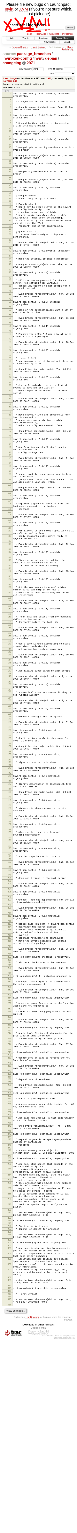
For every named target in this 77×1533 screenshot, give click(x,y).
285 (9, 1351)
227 (9, 1114)
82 (10, 464)
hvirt (38, 58)
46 (10, 292)
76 (10, 432)
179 (9, 904)
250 (9, 1208)
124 (9, 658)
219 (9, 1083)
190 (9, 957)
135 (9, 712)
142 (9, 743)
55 (10, 336)
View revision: (25, 69)
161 (9, 823)
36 (10, 251)
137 (9, 721)
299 (9, 1416)
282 (9, 1331)
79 (10, 448)
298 (9, 1413)
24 (10, 199)
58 (10, 352)
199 (9, 993)
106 (9, 577)
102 (9, 558)
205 (9, 1018)
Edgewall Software (39, 1527)
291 (9, 1388)
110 (9, 592)
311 (9, 1479)
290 (9, 1381)
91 (10, 504)
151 (9, 780)
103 (9, 561)
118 (9, 633)
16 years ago (10, 81)
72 (10, 413)
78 (10, 445)
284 (9, 1345)
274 (9, 1300)
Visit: (52, 73)
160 (9, 821)
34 (10, 241)
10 (10, 134)
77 (10, 439)
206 (9, 1025)
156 (9, 805)
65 (10, 382)
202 (9, 1006)
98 (10, 536)
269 (9, 1278)
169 (9, 860)
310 (9, 1476)
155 (9, 799)
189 (9, 950)
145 (9, 755)
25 (10, 202)
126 (9, 667)
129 (9, 683)
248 (9, 1201)
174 (9, 883)
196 (9, 982)
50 (10, 310)
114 (9, 615)
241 (9, 1173)
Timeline (26, 38)
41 (10, 273)
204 (9, 1016)
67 (10, 391)
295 (9, 1403)
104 (9, 567)
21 (10, 183)
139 (9, 730)
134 (9, 708)
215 (9, 1062)
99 (10, 542)
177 (9, 894)
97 (10, 533)
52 (10, 324)
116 (9, 624)
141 (9, 740)
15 (10, 155)
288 (9, 1368)
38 (10, 257)
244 (9, 1182)
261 (9, 1251)
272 (9, 1294)
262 (9, 1254)
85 (10, 480)
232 (9, 1132)
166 (9, 848)
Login (29, 34)
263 (9, 1257)
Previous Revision (20, 47)
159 (9, 817)
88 (10, 492)
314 (9, 1489)
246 (9, 1192)
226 (9, 1107)
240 (9, 1167)
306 (9, 1451)
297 (9, 1409)
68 (10, 398)
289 (9, 1375)
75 (10, 429)
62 (10, 370)
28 (10, 214)
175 (9, 885)
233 (9, 1138)
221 (9, 1092)
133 (9, 702)
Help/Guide (41, 34)
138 (9, 724)
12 (10, 143)
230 (9, 1122)
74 (10, 423)
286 (9, 1355)
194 (9, 975)
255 (9, 1229)
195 (9, 978)
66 (10, 389)
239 (9, 1164)
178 (9, 901)
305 (9, 1444)
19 (10, 174)
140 (9, 733)
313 (9, 1485)
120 (9, 643)
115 (9, 617)
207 (9, 1028)
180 (9, 910)
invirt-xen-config (17, 58)
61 (10, 363)
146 (9, 762)
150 (9, 777)
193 (9, 969)
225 (9, 1104)
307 (9, 1457)
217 (9, 1073)
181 (9, 913)
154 (9, 796)
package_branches (34, 54)
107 (9, 580)
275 (9, 1303)
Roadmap (43, 38)
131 (9, 693)
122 (9, 649)
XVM (23, 9)
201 (9, 1003)
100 (9, 549)
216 (9, 1069)
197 (9, 984)
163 (9, 833)
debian (51, 58)
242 (9, 1176)
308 (9, 1467)
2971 (31, 63)
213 (9, 1055)
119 (9, 636)
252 (9, 1217)
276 (9, 1310)
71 (10, 411)
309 (9, 1470)
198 (9, 991)
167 (9, 851)
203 (9, 1009)
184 (9, 929)
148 (9, 768)
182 (9, 920)
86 (10, 483)
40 (10, 266)
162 (9, 830)
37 (10, 254)
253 (9, 1220)
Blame (70, 47)
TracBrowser (32, 1510)
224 (9, 1101)
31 (10, 224)
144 (9, 753)
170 (9, 867)
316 (9, 1498)
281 (9, 1329)
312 (9, 1483)
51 (10, 317)
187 (9, 941)
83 (10, 466)
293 (9, 1397)
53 (10, 326)
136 (9, 715)
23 (10, 192)
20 (10, 180)
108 (9, 583)
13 (10, 146)
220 (9, 1085)
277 (9, 1313)
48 (10, 301)
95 (10, 524)
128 (9, 681)
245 (9, 1189)
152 (9, 787)
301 (9, 1425)
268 (9, 1276)
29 (10, 218)
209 (9, 1037)
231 (9, 1129)
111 (9, 599)
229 (9, 1120)
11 (10, 137)
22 (10, 190)
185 (9, 932)
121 (9, 646)
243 (9, 1179)
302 (9, 1428)
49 (10, 308)
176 (9, 892)
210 (9, 1043)
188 (9, 947)
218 (9, 1076)
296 (9, 1406)
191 (9, 959)
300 (9, 1422)
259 (9, 1241)
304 (9, 1438)
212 (9, 1053)
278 (9, 1316)
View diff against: (61, 69)
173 (9, 876)
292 (9, 1390)
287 (9, 1361)
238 (9, 1157)
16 (10, 162)
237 (9, 1154)
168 (9, 858)
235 (9, 1145)
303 (9, 1431)
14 (10, 152)
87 (10, 486)
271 (9, 1288)
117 (9, 627)
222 (9, 1095)
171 (9, 870)
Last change (10, 78)
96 (10, 526)
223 (9, 1098)
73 (10, 420)
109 (9, 590)
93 (10, 514)
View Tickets (49, 42)
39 (10, 264)
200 (9, 1000)
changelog (11, 63)
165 (9, 842)
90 (10, 502)
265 (9, 1263)
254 (9, 1226)
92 (10, 511)
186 (9, 938)
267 (9, 1272)
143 (9, 746)
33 (10, 234)
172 (9, 873)
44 (10, 286)
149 (9, 771)
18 (10, 171)
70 (10, 404)
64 (10, 379)
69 (10, 401)
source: (9, 54)
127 (9, 674)
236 (9, 1147)
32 (10, 231)
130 (9, 690)
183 (9, 922)
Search (67, 42)
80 (10, 454)
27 (10, 211)
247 (9, 1195)
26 (10, 208)
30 (10, 221)
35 (10, 247)
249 (9, 1204)
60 (10, 361)
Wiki (12, 38)
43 (10, 283)
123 (9, 655)
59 (10, 354)
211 (9, 1046)
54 (10, 333)
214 (9, 1059)
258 (9, 1239)
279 (9, 1323)
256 (9, 1232)
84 (10, 473)
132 (9, 699)
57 (10, 345)
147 (9, 765)
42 (10, 276)
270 (9, 1285)
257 (9, 1235)
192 (9, 966)
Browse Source (63, 38)
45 (10, 289)
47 (10, 298)
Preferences (68, 34)
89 (10, 495)
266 (9, 1270)
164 (9, 839)
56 (10, 342)
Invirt (9, 9)
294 (9, 1400)
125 (9, 665)
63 (10, 373)
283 (9, 1338)
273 (9, 1297)
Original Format (38, 1521)
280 (9, 1325)
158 (9, 814)
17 (10, 164)
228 (9, 1116)
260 (9, 1248)
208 (9, 1034)
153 (9, 789)
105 (9, 570)
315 (9, 1492)
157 (9, 808)
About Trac (54, 34)
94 (10, 517)
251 (9, 1210)
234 (9, 1141)
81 (10, 457)
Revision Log (68, 49)
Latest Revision (38, 47)
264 (9, 1260)
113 (9, 608)
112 (9, 602)
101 (9, 552)
